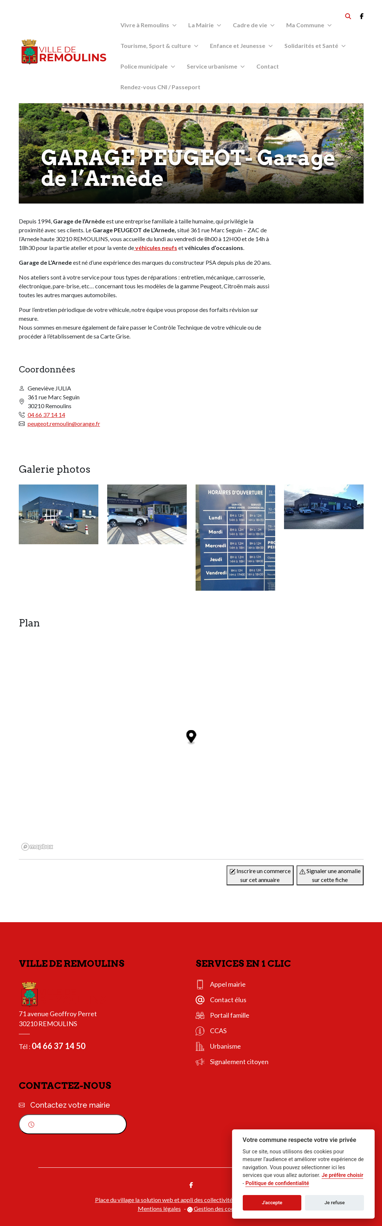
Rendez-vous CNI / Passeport (160, 86)
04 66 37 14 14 (46, 414)
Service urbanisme (212, 66)
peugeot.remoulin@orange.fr (64, 423)
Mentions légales (159, 1208)
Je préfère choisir (342, 1175)
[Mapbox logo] (37, 847)
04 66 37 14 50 (58, 1046)
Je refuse (335, 1202)
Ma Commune (305, 24)
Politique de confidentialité (277, 1183)
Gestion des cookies (219, 1208)
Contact (267, 66)
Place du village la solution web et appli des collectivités (165, 1199)
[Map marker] (191, 737)
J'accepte (272, 1202)
